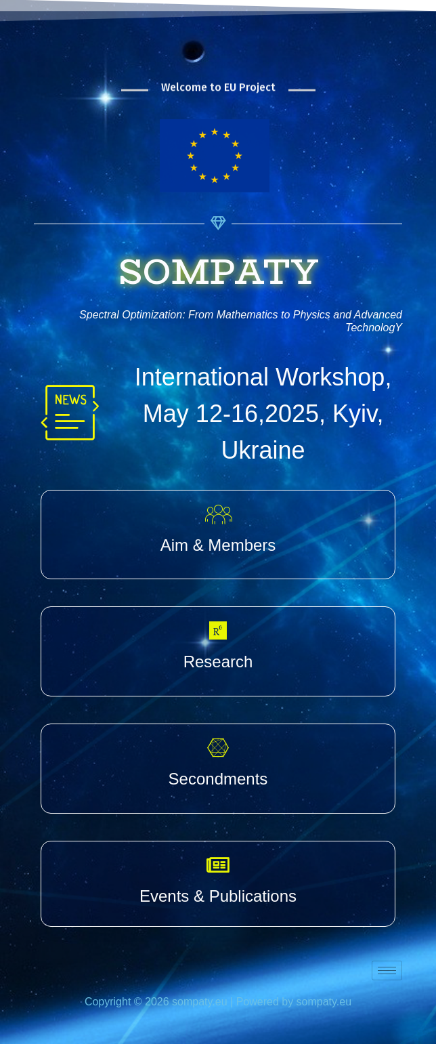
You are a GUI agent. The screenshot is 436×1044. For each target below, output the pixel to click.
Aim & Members (218, 545)
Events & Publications (218, 896)
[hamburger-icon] (387, 970)
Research (218, 661)
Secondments (218, 779)
